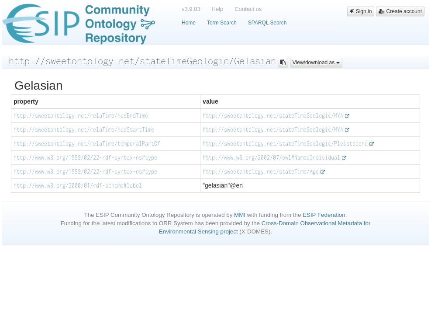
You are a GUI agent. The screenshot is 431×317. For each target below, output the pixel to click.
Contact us (248, 9)
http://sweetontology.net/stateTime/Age (261, 171)
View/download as (316, 62)
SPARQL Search (267, 23)
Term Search (222, 23)
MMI (239, 215)
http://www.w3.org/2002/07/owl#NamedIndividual (271, 157)
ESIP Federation (324, 215)
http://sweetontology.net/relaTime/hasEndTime (81, 115)
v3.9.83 (191, 9)
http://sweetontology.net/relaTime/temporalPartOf (87, 143)
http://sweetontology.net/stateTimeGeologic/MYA (273, 115)
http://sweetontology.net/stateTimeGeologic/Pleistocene (285, 143)
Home (189, 23)
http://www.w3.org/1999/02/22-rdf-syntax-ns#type (85, 157)
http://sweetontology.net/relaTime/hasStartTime (84, 129)
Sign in (361, 11)
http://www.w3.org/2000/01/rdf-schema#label (78, 185)
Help (218, 9)
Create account (400, 11)
